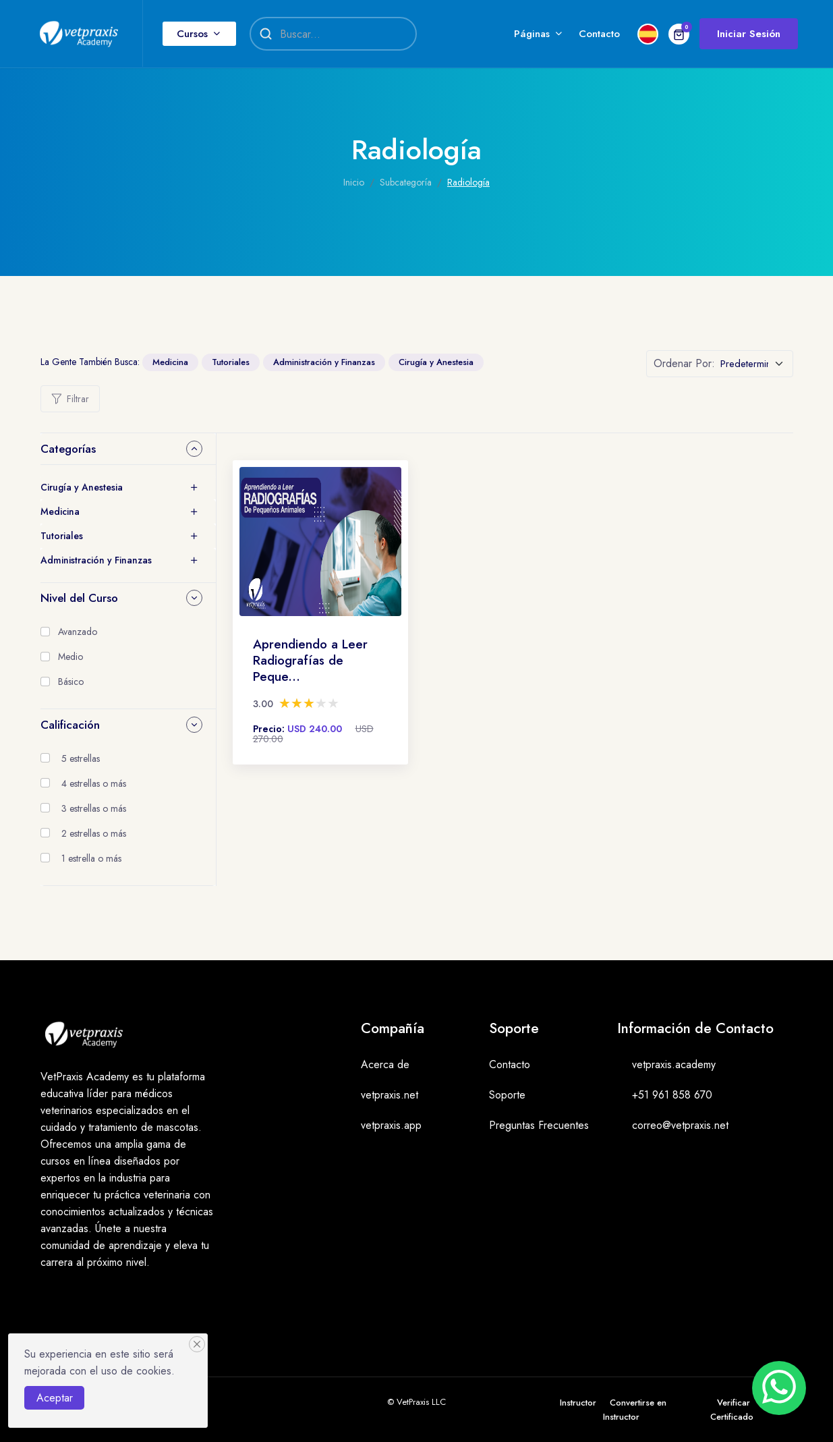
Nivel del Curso (79, 598)
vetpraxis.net (389, 1095)
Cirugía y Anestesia (436, 362)
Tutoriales (231, 362)
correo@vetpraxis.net (680, 1125)
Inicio (353, 182)
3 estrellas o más (93, 808)
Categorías (68, 449)
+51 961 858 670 (672, 1095)
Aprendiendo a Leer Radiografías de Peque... (310, 660)
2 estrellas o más (93, 833)
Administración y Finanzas (324, 362)
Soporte (507, 1095)
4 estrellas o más (93, 783)
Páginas (532, 33)
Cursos (192, 33)
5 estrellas (80, 758)
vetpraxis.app (391, 1125)
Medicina (170, 362)
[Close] (197, 1344)
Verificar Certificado (731, 1409)
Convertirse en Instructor (634, 1409)
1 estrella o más (91, 858)
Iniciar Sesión (748, 33)
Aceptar (54, 1398)
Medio (70, 656)
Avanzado (77, 631)
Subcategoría (406, 182)
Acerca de (385, 1064)
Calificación (70, 725)
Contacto (599, 33)
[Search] (341, 33)
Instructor (578, 1402)
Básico (71, 681)
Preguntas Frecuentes (539, 1125)
